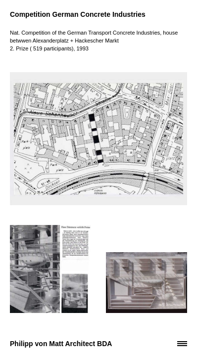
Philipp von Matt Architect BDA (61, 344)
